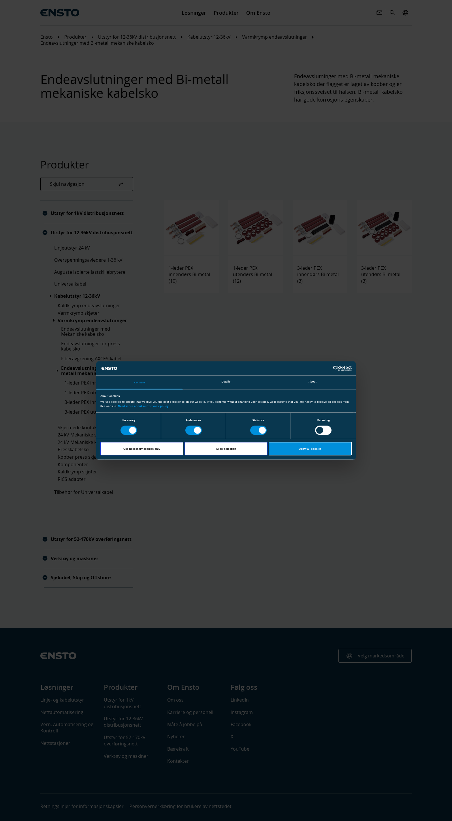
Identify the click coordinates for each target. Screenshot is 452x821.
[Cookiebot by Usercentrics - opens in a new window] (326, 368)
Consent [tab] (139, 382)
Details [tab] (225, 381)
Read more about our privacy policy (143, 405)
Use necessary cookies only (141, 448)
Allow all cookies (310, 448)
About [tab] (312, 381)
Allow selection (226, 448)
